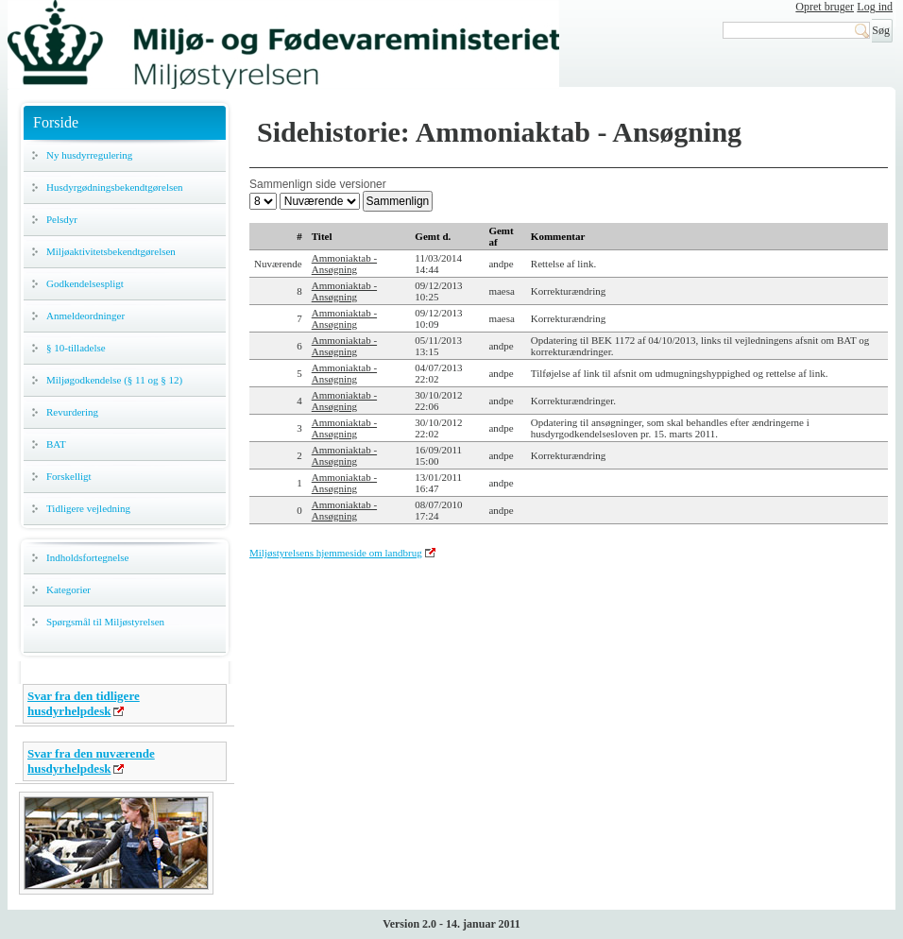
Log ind (875, 6)
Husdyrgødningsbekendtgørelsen (114, 187)
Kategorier (68, 589)
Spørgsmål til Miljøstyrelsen (105, 621)
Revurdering (72, 412)
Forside (55, 122)
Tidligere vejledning (88, 508)
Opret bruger (824, 6)
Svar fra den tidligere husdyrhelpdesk (83, 703)
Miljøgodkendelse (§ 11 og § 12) (114, 379)
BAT (56, 444)
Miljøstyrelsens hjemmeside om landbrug (335, 552)
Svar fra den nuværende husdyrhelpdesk (91, 761)
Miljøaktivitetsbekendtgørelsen (111, 251)
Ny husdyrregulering (89, 155)
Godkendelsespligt (85, 283)
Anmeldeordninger (85, 315)
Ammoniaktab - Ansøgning (344, 263)
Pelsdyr (61, 219)
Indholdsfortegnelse (87, 557)
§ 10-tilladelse (76, 347)
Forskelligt (69, 476)
